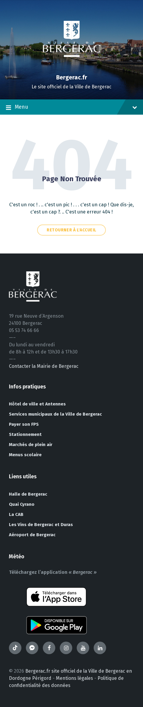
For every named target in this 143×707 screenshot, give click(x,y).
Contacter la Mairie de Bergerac (43, 366)
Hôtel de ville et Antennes (37, 404)
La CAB (16, 514)
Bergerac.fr (71, 77)
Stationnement (25, 434)
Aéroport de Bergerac (32, 534)
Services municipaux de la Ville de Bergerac (55, 414)
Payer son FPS (24, 424)
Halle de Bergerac (28, 494)
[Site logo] (71, 67)
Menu (71, 107)
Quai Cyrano (21, 504)
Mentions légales (74, 678)
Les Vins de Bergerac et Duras (41, 524)
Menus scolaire (25, 454)
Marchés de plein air (30, 444)
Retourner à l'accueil (71, 230)
